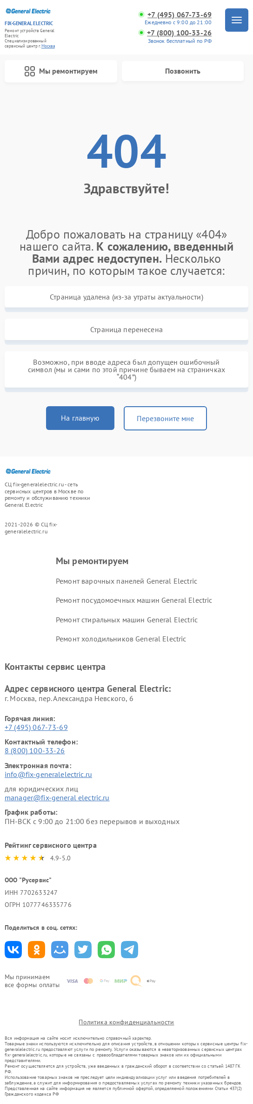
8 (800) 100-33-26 (35, 750)
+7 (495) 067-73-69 (179, 14)
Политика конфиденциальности (126, 1022)
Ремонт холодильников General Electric (121, 638)
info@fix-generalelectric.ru (48, 774)
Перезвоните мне (165, 418)
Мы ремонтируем (61, 71)
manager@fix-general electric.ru (57, 797)
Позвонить (182, 70)
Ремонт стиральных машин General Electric (127, 619)
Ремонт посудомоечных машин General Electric (134, 600)
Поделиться (13, 949)
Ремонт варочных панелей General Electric (126, 581)
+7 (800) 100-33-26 (179, 32)
